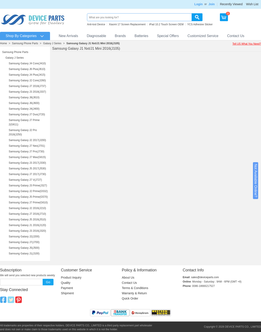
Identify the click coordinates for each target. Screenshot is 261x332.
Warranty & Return (134, 293)
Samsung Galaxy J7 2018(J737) (27, 86)
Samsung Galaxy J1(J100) (24, 253)
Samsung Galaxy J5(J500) (24, 247)
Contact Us (235, 36)
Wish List (252, 4)
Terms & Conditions (135, 288)
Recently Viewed (231, 4)
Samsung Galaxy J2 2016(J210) (27, 208)
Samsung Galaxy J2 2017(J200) (27, 140)
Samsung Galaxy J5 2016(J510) (27, 219)
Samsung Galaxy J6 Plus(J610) (27, 69)
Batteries (141, 36)
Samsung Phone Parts (25, 43)
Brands (120, 36)
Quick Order (130, 298)
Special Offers (168, 36)
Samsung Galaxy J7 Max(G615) (27, 157)
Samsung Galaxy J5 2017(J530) (27, 168)
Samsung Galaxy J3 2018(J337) (27, 91)
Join (211, 4)
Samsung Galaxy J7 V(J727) (25, 179)
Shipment (67, 293)
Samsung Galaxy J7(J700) (24, 242)
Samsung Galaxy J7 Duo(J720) (27, 114)
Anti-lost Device (96, 24)
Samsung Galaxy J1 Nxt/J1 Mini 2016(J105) (93, 43)
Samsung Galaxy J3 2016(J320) (27, 230)
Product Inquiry (71, 277)
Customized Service (202, 36)
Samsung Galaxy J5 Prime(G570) (28, 196)
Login (198, 4)
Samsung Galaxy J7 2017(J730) (27, 174)
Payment (67, 288)
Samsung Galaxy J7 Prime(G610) (28, 202)
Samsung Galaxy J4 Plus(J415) (27, 74)
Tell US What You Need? (247, 43)
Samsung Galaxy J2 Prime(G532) (28, 191)
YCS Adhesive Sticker (200, 24)
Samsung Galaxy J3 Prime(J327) (28, 185)
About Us (128, 277)
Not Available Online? (256, 180)
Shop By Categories (21, 36)
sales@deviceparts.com (205, 277)
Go (48, 282)
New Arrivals (68, 36)
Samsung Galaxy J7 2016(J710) (27, 213)
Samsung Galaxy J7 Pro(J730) (26, 151)
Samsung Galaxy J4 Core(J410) (27, 63)
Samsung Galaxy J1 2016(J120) (27, 225)
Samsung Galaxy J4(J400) (24, 108)
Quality (65, 282)
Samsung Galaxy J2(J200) (24, 236)
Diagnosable (96, 36)
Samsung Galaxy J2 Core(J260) (27, 80)
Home (3, 43)
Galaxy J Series (52, 43)
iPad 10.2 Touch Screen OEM (166, 24)
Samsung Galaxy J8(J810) (24, 97)
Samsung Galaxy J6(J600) (24, 103)
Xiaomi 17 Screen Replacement (127, 24)
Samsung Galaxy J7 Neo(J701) (27, 145)
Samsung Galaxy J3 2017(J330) (27, 162)
